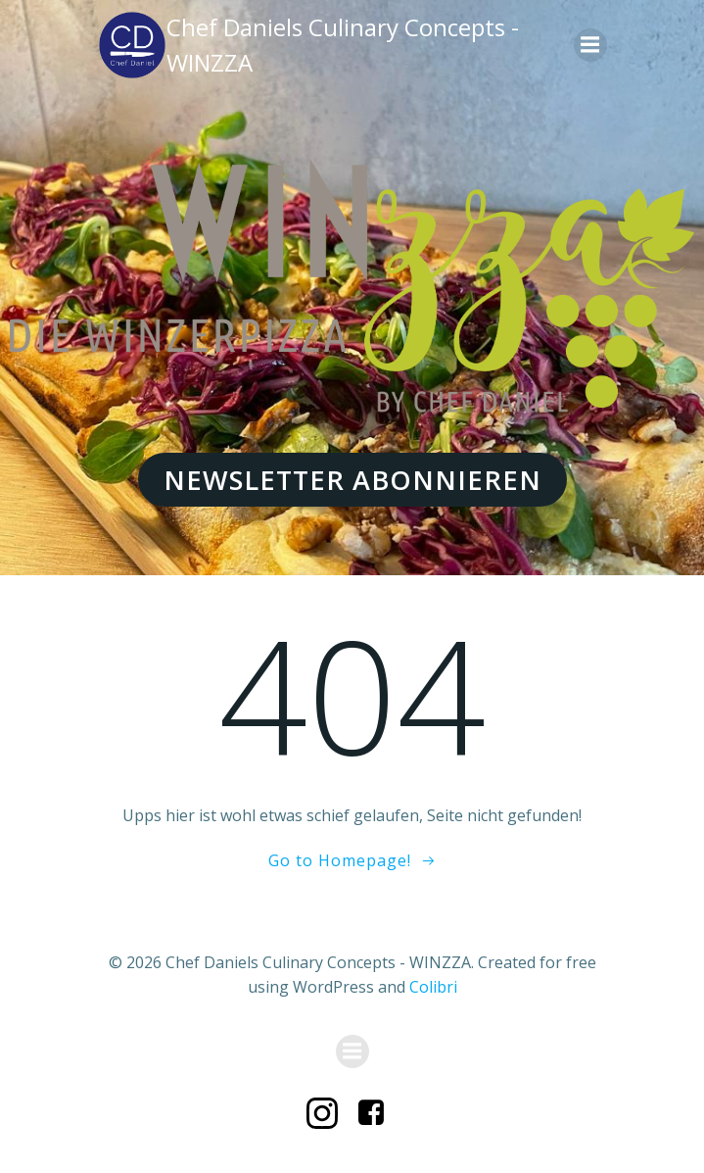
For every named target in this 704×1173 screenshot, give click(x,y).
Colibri (433, 987)
